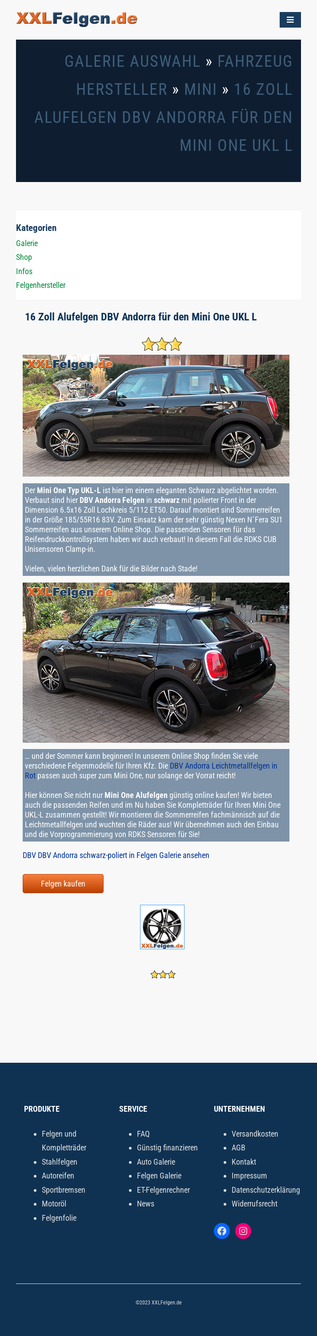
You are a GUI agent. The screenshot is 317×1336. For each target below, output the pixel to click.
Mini (200, 89)
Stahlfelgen (59, 1161)
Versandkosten (255, 1133)
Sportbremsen (63, 1189)
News (145, 1203)
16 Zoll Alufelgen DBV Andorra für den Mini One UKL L (163, 117)
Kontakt (244, 1161)
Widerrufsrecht (254, 1203)
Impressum (249, 1175)
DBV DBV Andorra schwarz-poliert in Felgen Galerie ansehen (116, 855)
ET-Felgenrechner (163, 1189)
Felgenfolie (59, 1218)
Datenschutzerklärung (266, 1189)
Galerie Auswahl (132, 61)
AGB (238, 1147)
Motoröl (54, 1203)
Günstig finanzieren (167, 1147)
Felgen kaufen (63, 883)
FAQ (143, 1133)
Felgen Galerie (159, 1175)
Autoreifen (58, 1175)
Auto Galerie (156, 1161)
